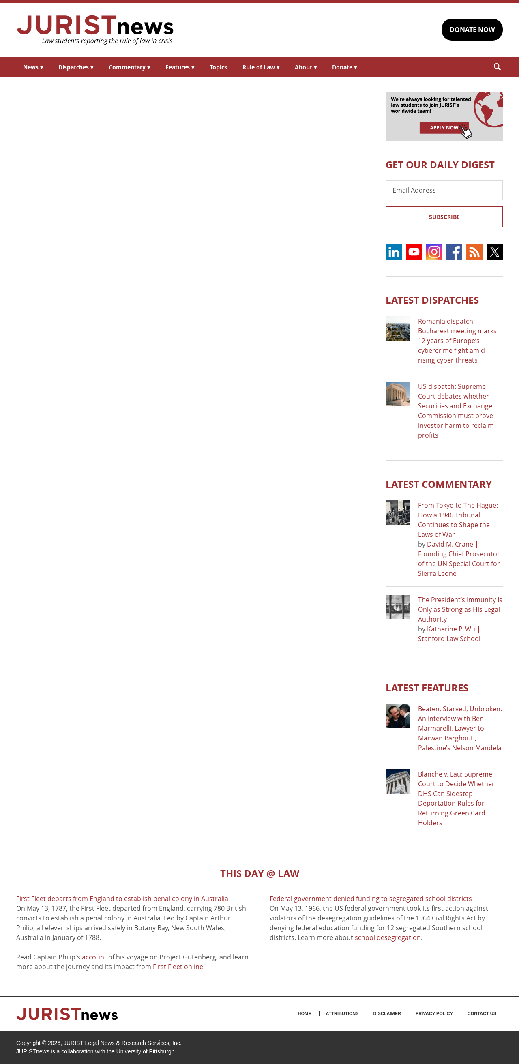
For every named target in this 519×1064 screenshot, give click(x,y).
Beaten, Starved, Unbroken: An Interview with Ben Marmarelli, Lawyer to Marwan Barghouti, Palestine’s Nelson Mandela (460, 728)
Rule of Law (260, 67)
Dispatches (75, 67)
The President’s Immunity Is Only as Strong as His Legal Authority (460, 609)
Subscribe (444, 217)
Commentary (129, 67)
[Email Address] (444, 190)
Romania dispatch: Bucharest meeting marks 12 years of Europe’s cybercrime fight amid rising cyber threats (457, 341)
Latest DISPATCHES (432, 300)
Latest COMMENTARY (439, 484)
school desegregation (388, 937)
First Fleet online (178, 966)
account (94, 956)
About (306, 67)
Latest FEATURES (427, 687)
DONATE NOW (472, 29)
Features (179, 67)
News (33, 67)
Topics (218, 67)
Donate (344, 67)
